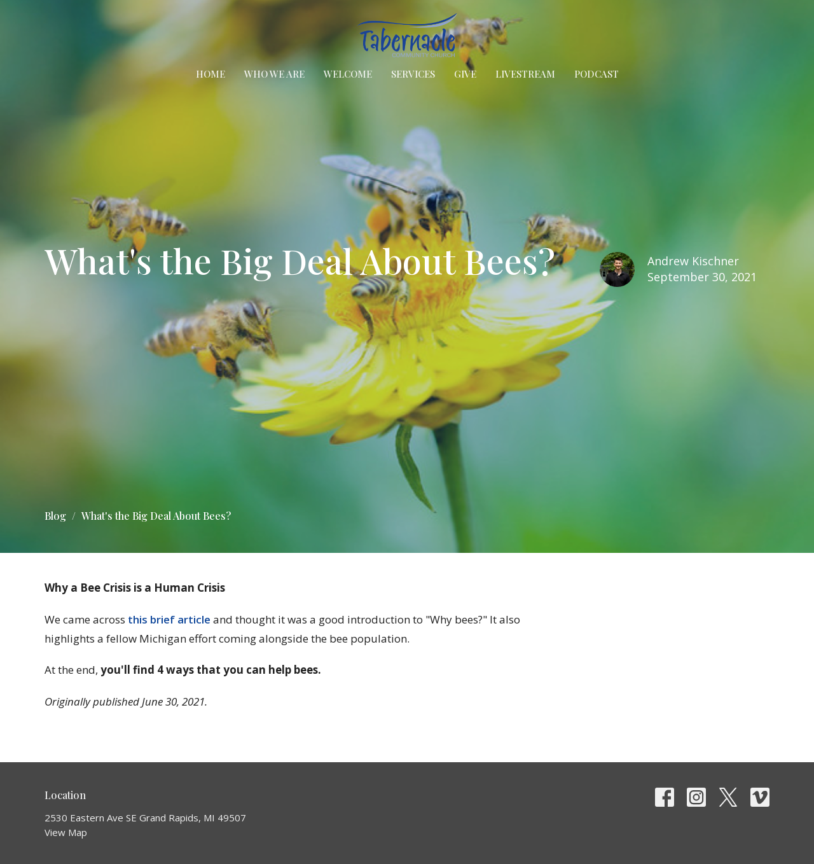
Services (413, 73)
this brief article (169, 619)
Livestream (525, 73)
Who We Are (274, 73)
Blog (55, 515)
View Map (66, 832)
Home (210, 73)
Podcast (596, 73)
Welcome (348, 73)
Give (465, 73)
